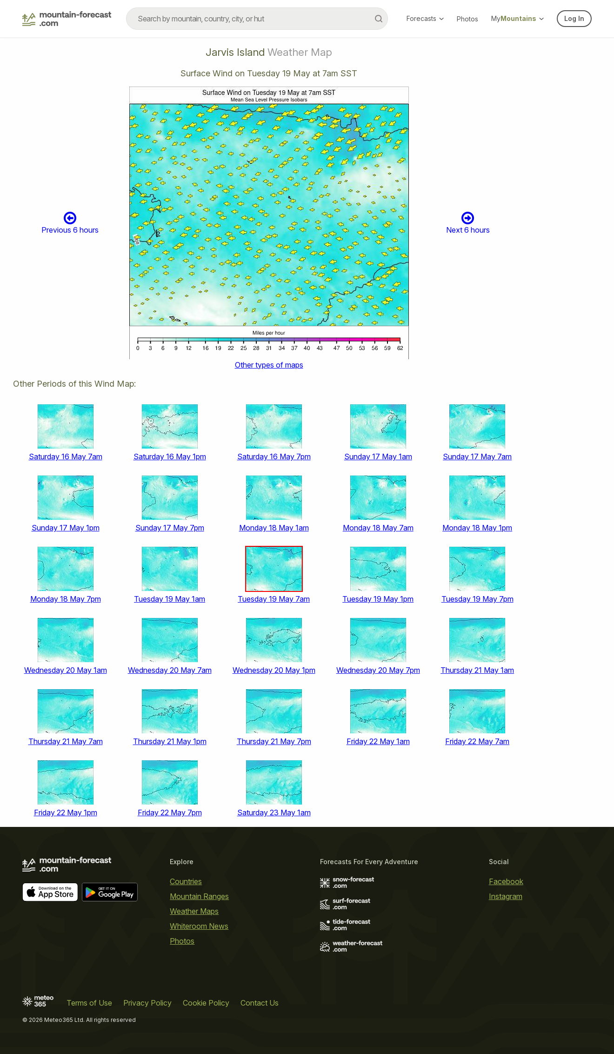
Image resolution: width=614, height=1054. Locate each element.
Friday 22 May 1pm (65, 812)
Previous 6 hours (70, 223)
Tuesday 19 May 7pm (477, 599)
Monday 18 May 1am (274, 527)
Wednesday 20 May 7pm (378, 670)
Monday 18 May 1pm (477, 527)
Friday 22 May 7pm (170, 812)
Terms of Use (89, 1002)
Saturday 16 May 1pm (169, 456)
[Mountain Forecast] (66, 18)
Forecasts (425, 18)
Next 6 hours (468, 223)
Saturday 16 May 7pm (274, 456)
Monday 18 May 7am (378, 527)
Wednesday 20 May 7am (170, 670)
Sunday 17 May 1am (378, 456)
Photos (467, 19)
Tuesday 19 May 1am (169, 599)
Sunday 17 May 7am (477, 456)
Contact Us (259, 1002)
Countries (186, 881)
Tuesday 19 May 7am (274, 599)
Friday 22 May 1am (378, 741)
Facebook (506, 881)
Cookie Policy (206, 1002)
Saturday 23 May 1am (274, 812)
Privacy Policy (147, 1002)
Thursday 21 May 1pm (170, 741)
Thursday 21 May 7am (65, 741)
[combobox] (257, 18)
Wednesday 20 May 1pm (274, 670)
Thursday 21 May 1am (477, 670)
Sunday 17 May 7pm (169, 527)
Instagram (505, 896)
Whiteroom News (199, 926)
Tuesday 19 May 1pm (378, 599)
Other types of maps (269, 364)
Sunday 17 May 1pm (66, 527)
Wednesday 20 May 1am (65, 670)
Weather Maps (194, 911)
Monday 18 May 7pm (65, 599)
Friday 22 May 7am (477, 741)
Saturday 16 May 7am (65, 456)
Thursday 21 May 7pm (274, 741)
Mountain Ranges (199, 896)
